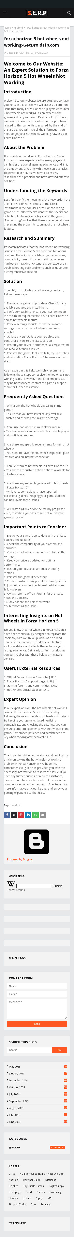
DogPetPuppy (56, 1186)
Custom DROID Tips (18, 52)
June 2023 (38, 1122)
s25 (50, 1198)
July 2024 (38, 1094)
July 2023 (38, 1115)
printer (27, 1198)
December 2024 (38, 1080)
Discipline (50, 1180)
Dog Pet (13, 1186)
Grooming (55, 1192)
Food (38, 1147)
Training (45, 1204)
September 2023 (38, 1101)
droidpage (15, 1192)
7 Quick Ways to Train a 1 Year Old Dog (41, 1173)
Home (7, 27)
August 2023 (38, 1108)
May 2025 (38, 1066)
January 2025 (38, 1073)
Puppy (39, 1198)
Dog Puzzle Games (33, 1186)
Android (18, 27)
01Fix (12, 1173)
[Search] (29, 1050)
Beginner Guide (31, 1180)
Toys (33, 1204)
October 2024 (38, 1087)
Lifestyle (13, 1198)
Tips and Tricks (17, 1204)
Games (41, 1192)
